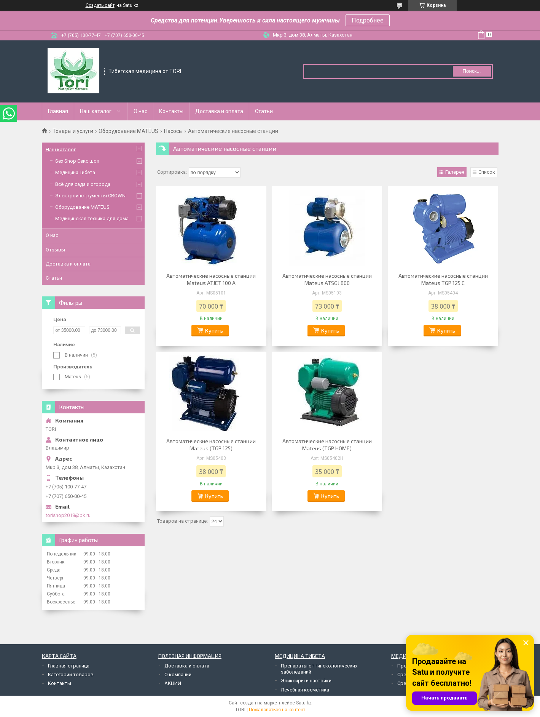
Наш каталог (96, 111)
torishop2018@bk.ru (68, 515)
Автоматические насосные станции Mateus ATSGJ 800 (327, 279)
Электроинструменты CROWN (90, 195)
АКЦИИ (172, 683)
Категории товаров (71, 674)
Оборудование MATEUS (128, 131)
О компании (177, 674)
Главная (58, 111)
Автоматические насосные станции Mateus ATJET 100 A (211, 279)
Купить (214, 330)
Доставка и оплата (219, 111)
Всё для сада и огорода (82, 184)
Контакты (171, 111)
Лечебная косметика (305, 690)
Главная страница (68, 666)
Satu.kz (304, 703)
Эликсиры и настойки (306, 680)
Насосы (173, 131)
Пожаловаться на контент (277, 709)
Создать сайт (100, 5)
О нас (140, 111)
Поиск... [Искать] (471, 71)
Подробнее (368, 20)
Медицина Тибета (75, 172)
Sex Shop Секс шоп (77, 161)
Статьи (264, 111)
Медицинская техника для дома (92, 218)
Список (486, 172)
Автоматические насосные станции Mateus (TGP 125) (211, 444)
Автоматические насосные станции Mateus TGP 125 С (443, 279)
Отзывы (55, 250)
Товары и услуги (73, 131)
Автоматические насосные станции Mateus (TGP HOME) (327, 444)
